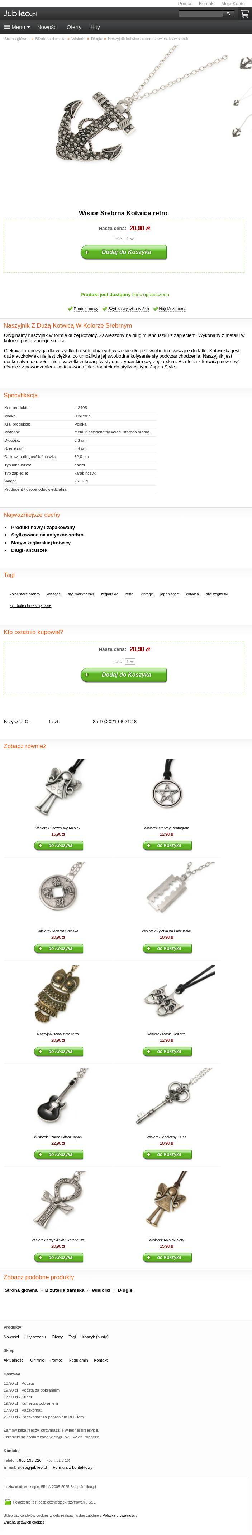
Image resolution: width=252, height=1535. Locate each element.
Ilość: (117, 238)
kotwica (192, 594)
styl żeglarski (217, 594)
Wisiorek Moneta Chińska (58, 931)
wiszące (54, 594)
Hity (95, 27)
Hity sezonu (35, 1337)
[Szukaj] (201, 13)
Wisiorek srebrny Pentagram (166, 828)
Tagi (72, 1337)
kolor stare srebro (25, 594)
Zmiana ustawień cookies (24, 1522)
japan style (169, 594)
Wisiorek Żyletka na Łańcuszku (166, 931)
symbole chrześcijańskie (30, 605)
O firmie (37, 1360)
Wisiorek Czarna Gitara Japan (58, 1137)
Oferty (74, 27)
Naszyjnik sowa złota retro (58, 1034)
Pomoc (185, 3)
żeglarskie (109, 594)
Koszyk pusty (246, 14)
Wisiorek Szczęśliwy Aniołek (57, 828)
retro (129, 594)
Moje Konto (233, 3)
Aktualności (14, 1360)
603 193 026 (30, 1460)
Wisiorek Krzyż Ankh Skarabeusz (58, 1240)
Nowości (47, 27)
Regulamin (78, 1360)
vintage (147, 594)
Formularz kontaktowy (72, 1467)
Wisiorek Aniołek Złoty (166, 1240)
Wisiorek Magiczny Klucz (166, 1137)
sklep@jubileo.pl (32, 1467)
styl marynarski (81, 594)
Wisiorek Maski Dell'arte (166, 1034)
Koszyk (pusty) (95, 1337)
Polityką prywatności (119, 1515)
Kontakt (207, 3)
